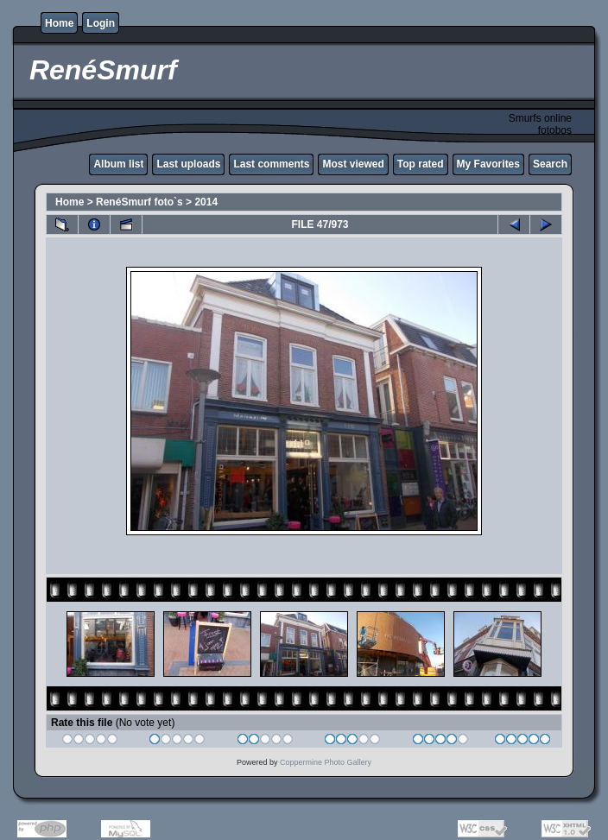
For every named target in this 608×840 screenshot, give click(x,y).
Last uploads (188, 164)
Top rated (420, 164)
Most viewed (352, 164)
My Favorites (488, 164)
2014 (206, 202)
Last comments (271, 164)
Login (100, 23)
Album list (118, 164)
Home (59, 23)
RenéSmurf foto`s (139, 202)
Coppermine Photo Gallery (325, 762)
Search (550, 164)
